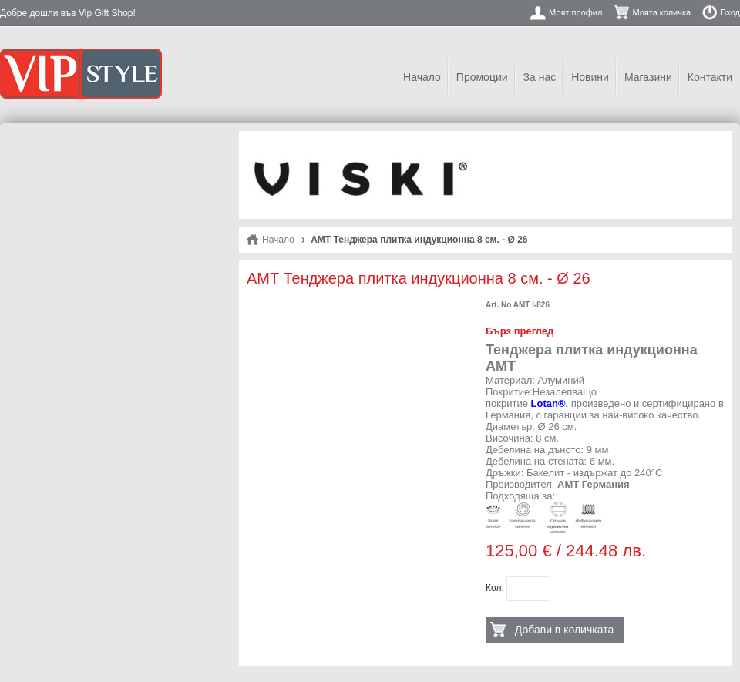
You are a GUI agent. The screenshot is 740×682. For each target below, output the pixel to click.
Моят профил (575, 12)
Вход (730, 12)
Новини (590, 77)
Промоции (482, 77)
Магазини (648, 77)
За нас (540, 77)
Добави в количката (564, 629)
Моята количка (661, 12)
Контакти (710, 77)
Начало (422, 77)
